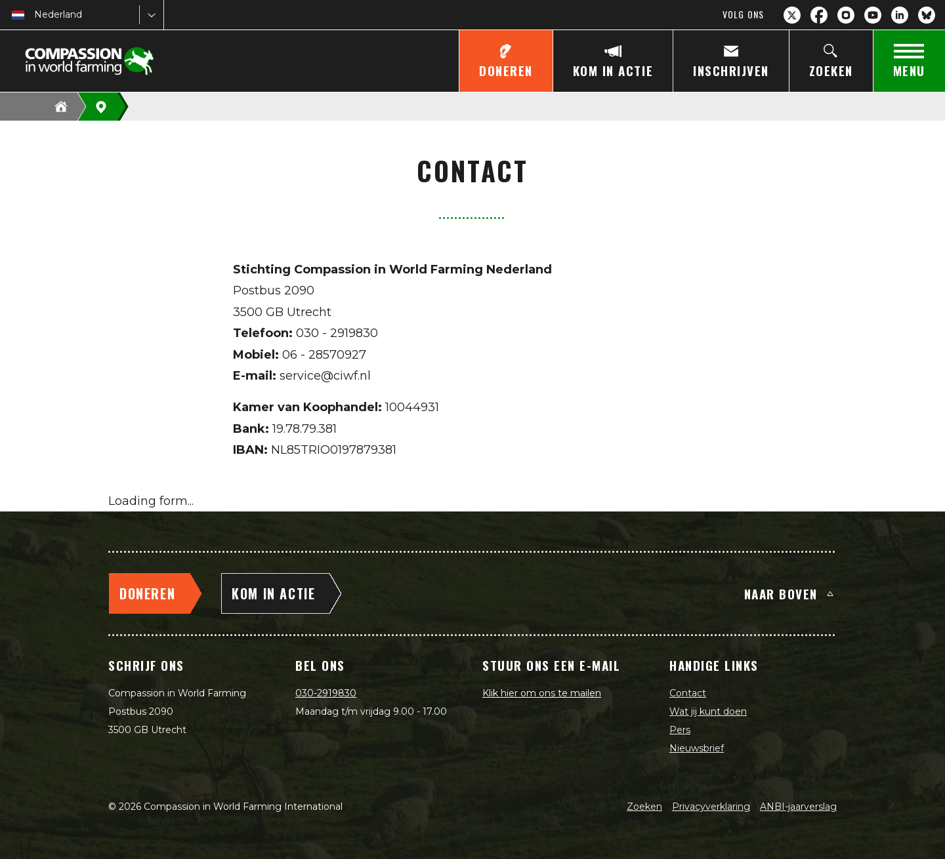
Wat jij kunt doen (708, 711)
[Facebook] (819, 15)
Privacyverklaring (711, 806)
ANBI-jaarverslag (798, 806)
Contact (687, 693)
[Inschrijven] (731, 61)
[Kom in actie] (613, 61)
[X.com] (792, 15)
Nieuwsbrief (696, 748)
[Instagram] (845, 15)
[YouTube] (872, 15)
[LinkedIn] (899, 15)
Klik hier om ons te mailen (541, 693)
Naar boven (788, 593)
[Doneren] (506, 61)
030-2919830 (325, 693)
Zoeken (644, 806)
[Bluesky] (926, 15)
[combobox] (35, 15)
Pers (679, 730)
